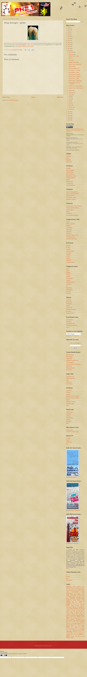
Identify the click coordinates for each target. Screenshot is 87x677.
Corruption (79, 593)
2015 (69, 46)
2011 (69, 113)
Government (69, 607)
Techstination (69, 287)
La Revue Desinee (70, 251)
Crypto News (69, 229)
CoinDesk (68, 225)
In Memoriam (79, 609)
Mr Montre (68, 419)
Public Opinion (77, 623)
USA (67, 636)
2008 (69, 120)
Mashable (68, 280)
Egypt (83, 597)
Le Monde (68, 254)
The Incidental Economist (71, 325)
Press (72, 623)
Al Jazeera (68, 438)
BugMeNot (68, 160)
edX (67, 578)
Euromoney (68, 321)
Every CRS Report (70, 170)
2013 (69, 50)
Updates (80, 634)
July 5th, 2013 (15, 43)
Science (68, 627)
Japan (67, 612)
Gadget (68, 604)
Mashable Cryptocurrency (71, 238)
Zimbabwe (71, 637)
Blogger (50, 645)
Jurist (67, 380)
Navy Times (68, 311)
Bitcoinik (68, 221)
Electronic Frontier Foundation (72, 396)
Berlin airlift (71, 589)
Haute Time (68, 413)
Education (79, 597)
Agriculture (79, 586)
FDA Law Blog (69, 356)
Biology (79, 589)
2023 (69, 30)
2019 (69, 38)
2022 (69, 32)
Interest (67, 611)
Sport (79, 629)
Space (72, 629)
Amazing (68, 587)
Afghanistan (68, 586)
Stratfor (67, 211)
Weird (83, 636)
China (67, 591)
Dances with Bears (70, 195)
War (76, 636)
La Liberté (68, 249)
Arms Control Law (70, 376)
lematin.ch (68, 258)
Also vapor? (71, 60)
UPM (83, 634)
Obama (68, 618)
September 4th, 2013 (27, 43)
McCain (75, 615)
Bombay (67, 590)
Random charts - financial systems (76, 88)
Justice (71, 612)
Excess (79, 600)
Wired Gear (68, 293)
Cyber (75, 594)
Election (68, 598)
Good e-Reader (69, 278)
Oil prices (75, 618)
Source (67, 568)
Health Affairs (69, 358)
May (70, 101)
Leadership (68, 613)
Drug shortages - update (74, 72)
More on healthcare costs (74, 68)
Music (71, 616)
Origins (67, 619)
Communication (75, 591)
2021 (69, 34)
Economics (72, 597)
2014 (69, 48)
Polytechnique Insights (71, 175)
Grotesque (74, 607)
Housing (82, 608)
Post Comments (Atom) (14, 100)
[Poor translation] (5, 655)
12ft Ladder (68, 156)
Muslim (74, 616)
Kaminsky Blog (69, 417)
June (70, 98)
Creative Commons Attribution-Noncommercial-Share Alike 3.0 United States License (75, 130)
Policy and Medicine (70, 368)
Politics (82, 620)
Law (83, 612)
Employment (73, 598)
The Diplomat (69, 213)
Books (71, 590)
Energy (82, 598)
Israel (82, 611)
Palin (83, 619)
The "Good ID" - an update (74, 70)
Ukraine (75, 634)
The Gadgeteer (69, 289)
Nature (78, 616)
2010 (69, 115)
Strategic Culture (69, 181)
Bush (76, 590)
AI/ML (83, 586)
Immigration (73, 609)
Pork (70, 622)
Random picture (72, 66)
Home (33, 97)
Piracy (79, 620)
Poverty (73, 622)
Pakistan (72, 619)
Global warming (75, 605)
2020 (69, 36)
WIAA (67, 423)
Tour (83, 631)
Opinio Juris (68, 382)
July (70, 96)
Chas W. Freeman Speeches (72, 193)
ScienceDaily (69, 369)
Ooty (83, 618)
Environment (69, 600)
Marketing (71, 615)
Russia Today (69, 442)
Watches (79, 636)
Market (67, 615)
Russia (82, 626)
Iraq (76, 611)
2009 (69, 118)
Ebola (67, 597)
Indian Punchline (69, 172)
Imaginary (68, 609)
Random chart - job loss (74, 56)
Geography (82, 604)
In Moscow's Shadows (71, 199)
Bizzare (82, 589)
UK (73, 634)
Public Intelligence (70, 209)
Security (76, 627)
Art (80, 587)
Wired (67, 405)
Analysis (72, 587)
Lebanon (73, 613)
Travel (67, 633)
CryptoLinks (68, 233)
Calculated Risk (69, 319)
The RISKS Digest (70, 403)
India (83, 609)
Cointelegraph (69, 227)
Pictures (75, 620)
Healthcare (81, 607)
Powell (77, 622)
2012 (69, 111)
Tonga (78, 631)
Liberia (77, 613)
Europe (74, 600)
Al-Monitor (68, 168)
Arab (78, 587)
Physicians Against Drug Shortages (25, 46)
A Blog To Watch (69, 412)
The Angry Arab (69, 183)
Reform (78, 625)
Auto (67, 589)
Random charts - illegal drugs (75, 64)
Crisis (67, 594)
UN (77, 634)
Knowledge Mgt (77, 612)
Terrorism (75, 631)
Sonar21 (68, 179)
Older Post (60, 97)
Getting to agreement (75, 510)
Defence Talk (69, 301)
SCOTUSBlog (69, 383)
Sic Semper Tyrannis (70, 177)
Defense (79, 594)
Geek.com (68, 274)
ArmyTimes (68, 299)
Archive (67, 158)
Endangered (78, 598)
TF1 (67, 443)
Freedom (77, 602)
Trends (71, 633)
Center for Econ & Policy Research (73, 205)
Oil (71, 618)
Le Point (68, 256)
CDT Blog (68, 392)
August (70, 94)
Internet (71, 611)
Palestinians (78, 619)
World (67, 637)
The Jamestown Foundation (72, 215)
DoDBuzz (68, 305)
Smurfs (83, 627)
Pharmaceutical (69, 620)
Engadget (68, 272)
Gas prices (73, 604)
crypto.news (68, 231)
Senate (79, 627)
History (71, 608)
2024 (69, 28)
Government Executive (71, 309)
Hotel (79, 608)
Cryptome (68, 394)
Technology (69, 631)
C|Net (67, 268)
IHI (66, 574)
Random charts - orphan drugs (75, 80)
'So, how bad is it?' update (74, 74)
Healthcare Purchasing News (72, 360)
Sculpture (72, 627)
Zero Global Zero (74, 543)
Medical (78, 615)
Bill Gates (75, 589)
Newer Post (6, 97)
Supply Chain (69, 630)
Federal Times (69, 307)
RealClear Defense (70, 313)
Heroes (67, 608)
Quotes (73, 625)
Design (83, 594)
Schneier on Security (70, 401)
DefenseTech (69, 303)
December (71, 52)
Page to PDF (69, 161)
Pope (67, 622)
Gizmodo (68, 276)
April (70, 103)
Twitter (80, 633)
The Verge (68, 291)
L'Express (68, 247)
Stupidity (82, 629)
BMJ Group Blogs (70, 354)
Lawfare (68, 399)
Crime (83, 593)
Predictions (82, 622)
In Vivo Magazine (70, 362)
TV (77, 633)
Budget (73, 590)
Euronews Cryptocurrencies (72, 235)
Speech (75, 629)
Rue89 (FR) (68, 260)
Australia (82, 587)
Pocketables (68, 284)
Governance (82, 605)
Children (82, 590)
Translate (75, 335)
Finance (68, 601)
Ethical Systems (69, 429)
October (71, 90)
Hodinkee (68, 415)
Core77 (67, 270)
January (71, 109)
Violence (72, 636)
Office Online (69, 580)
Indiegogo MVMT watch (74, 62)
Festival (83, 600)
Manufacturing (81, 613)
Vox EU (67, 327)
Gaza (78, 604)
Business (79, 590)
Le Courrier (68, 253)
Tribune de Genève (70, 262)
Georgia (68, 605)
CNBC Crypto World (70, 223)
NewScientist (69, 366)
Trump (75, 633)
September (71, 92)
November (71, 54)
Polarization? (73, 477)
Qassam (83, 623)
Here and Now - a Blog (71, 197)
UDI (71, 634)
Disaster (74, 596)
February (71, 107)
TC (67, 285)
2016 (69, 44)
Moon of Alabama (70, 174)
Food (76, 601)
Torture (81, 631)
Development (69, 596)
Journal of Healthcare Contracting (73, 364)
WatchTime (68, 421)
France (73, 602)
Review (72, 626)
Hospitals (75, 608)
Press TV (68, 440)
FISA (73, 601)
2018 (69, 40)
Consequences (69, 593)
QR (67, 625)
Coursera (68, 576)
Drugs (83, 596)
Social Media (68, 629)
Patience (70, 58)
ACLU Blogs (68, 390)
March (70, 105)
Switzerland (75, 630)
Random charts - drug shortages (75, 85)
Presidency (68, 623)
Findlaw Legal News (70, 378)
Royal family (77, 626)
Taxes (83, 630)
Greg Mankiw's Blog (70, 323)
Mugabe (67, 616)
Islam (79, 611)
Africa (74, 586)
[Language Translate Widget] (73, 334)
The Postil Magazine (70, 185)
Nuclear (82, 616)
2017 (69, 42)
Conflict (82, 591)
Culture (71, 594)
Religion (68, 626)
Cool (75, 593)
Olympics (80, 618)
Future (81, 602)
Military (82, 615)
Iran (74, 611)
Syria (80, 630)
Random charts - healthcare (75, 76)
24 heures (68, 245)
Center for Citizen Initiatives (72, 191)
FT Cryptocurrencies (70, 237)
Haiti (77, 607)
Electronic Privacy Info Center (72, 398)
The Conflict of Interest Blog (72, 431)
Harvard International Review (72, 207)
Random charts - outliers (74, 78)
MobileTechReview (70, 282)
